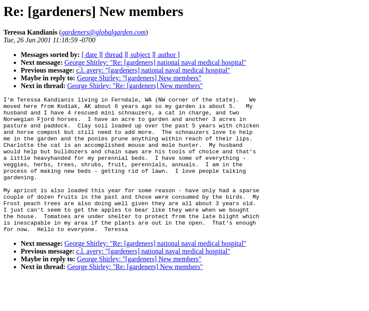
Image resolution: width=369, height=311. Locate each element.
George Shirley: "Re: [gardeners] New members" (135, 85)
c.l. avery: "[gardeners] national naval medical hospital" (153, 70)
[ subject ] (140, 54)
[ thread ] (113, 54)
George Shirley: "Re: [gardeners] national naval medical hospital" (155, 62)
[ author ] (167, 54)
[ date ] (91, 54)
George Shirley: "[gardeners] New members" (139, 78)
